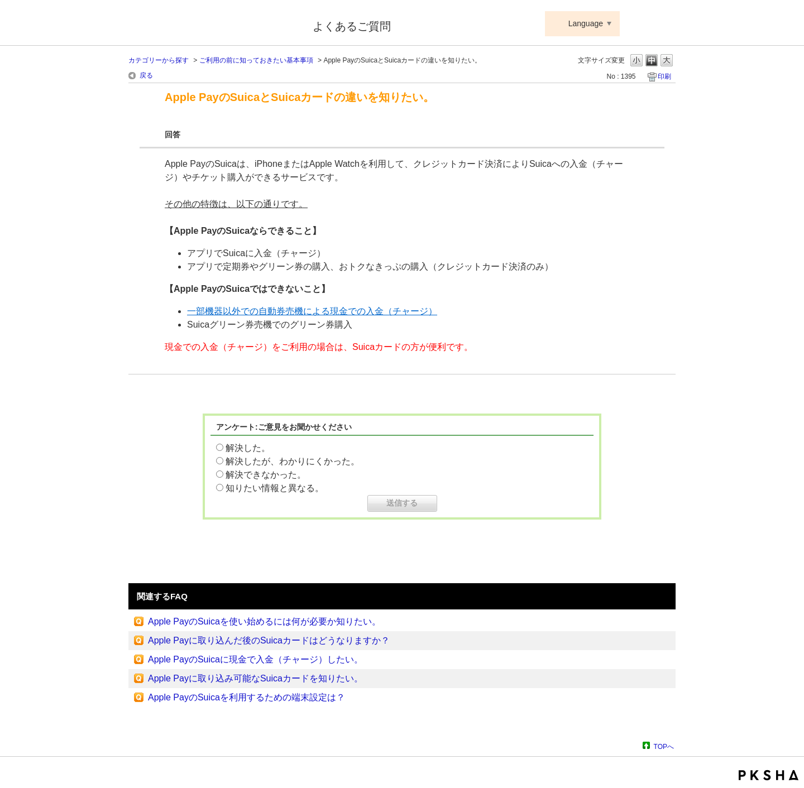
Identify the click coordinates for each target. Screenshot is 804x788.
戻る (146, 75)
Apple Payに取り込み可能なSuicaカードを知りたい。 (255, 678)
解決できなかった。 (266, 474)
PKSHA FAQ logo (768, 775)
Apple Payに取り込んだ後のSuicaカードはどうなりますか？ (269, 640)
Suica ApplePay (213, 24)
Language (585, 23)
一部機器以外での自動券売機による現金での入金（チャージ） (312, 311)
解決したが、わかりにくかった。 (293, 461)
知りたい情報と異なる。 (275, 488)
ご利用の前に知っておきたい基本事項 (256, 60)
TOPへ (664, 746)
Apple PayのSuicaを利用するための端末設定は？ (246, 697)
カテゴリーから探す (158, 60)
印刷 (664, 76)
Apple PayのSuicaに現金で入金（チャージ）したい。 (255, 659)
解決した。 (248, 448)
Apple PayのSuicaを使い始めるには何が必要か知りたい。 (264, 621)
